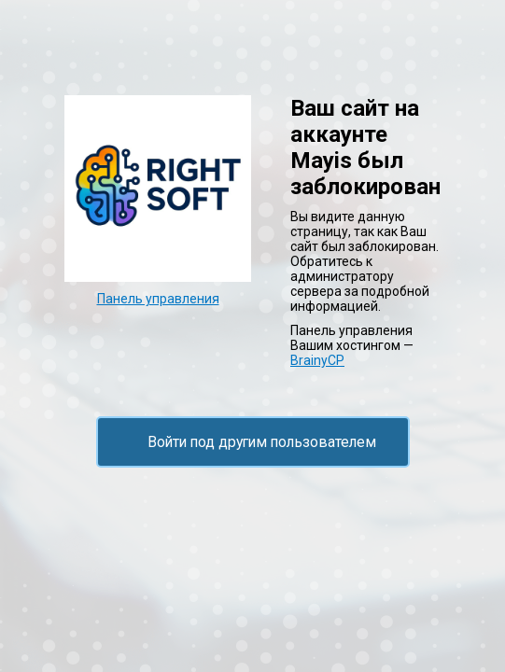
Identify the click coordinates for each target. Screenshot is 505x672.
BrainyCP (317, 360)
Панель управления (158, 298)
